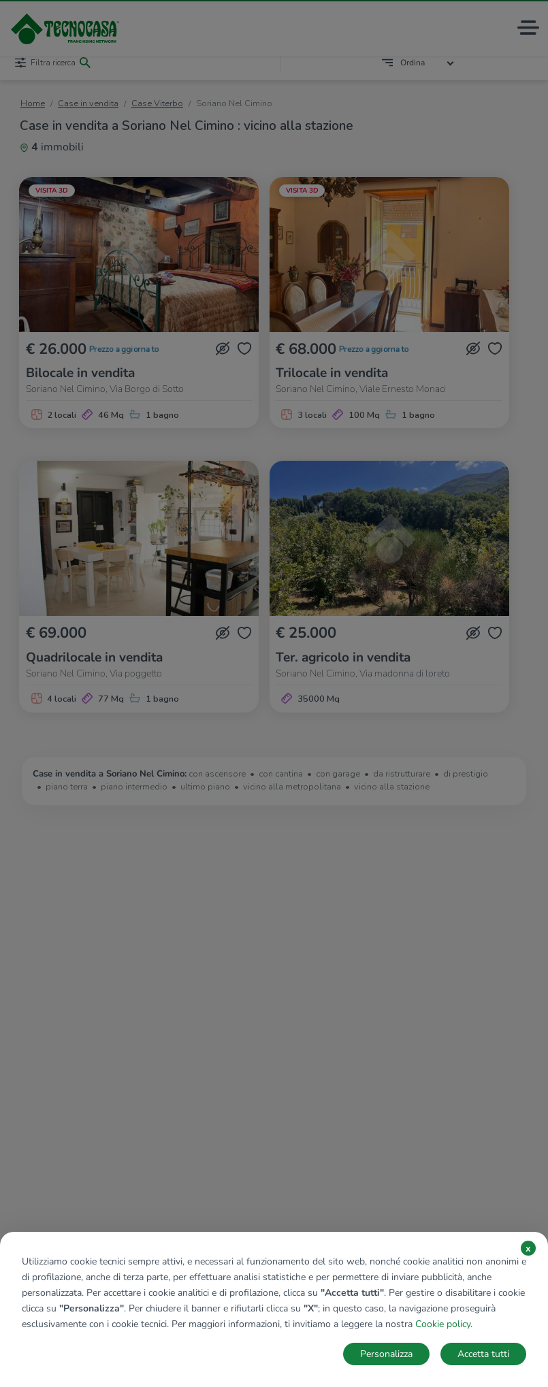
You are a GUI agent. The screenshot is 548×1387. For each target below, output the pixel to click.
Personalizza (386, 1354)
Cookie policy (442, 1324)
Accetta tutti (483, 1354)
